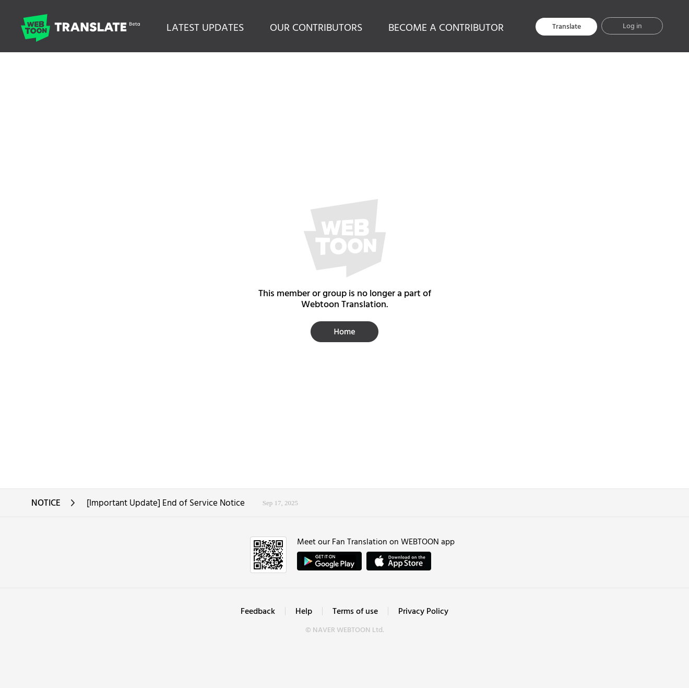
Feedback (258, 611)
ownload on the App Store (398, 561)
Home (344, 331)
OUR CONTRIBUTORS (316, 28)
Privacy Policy (423, 612)
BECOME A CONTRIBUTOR (446, 28)
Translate (566, 27)
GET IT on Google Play (329, 561)
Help (303, 611)
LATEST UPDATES (205, 28)
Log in (632, 26)
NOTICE (53, 506)
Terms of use (355, 611)
